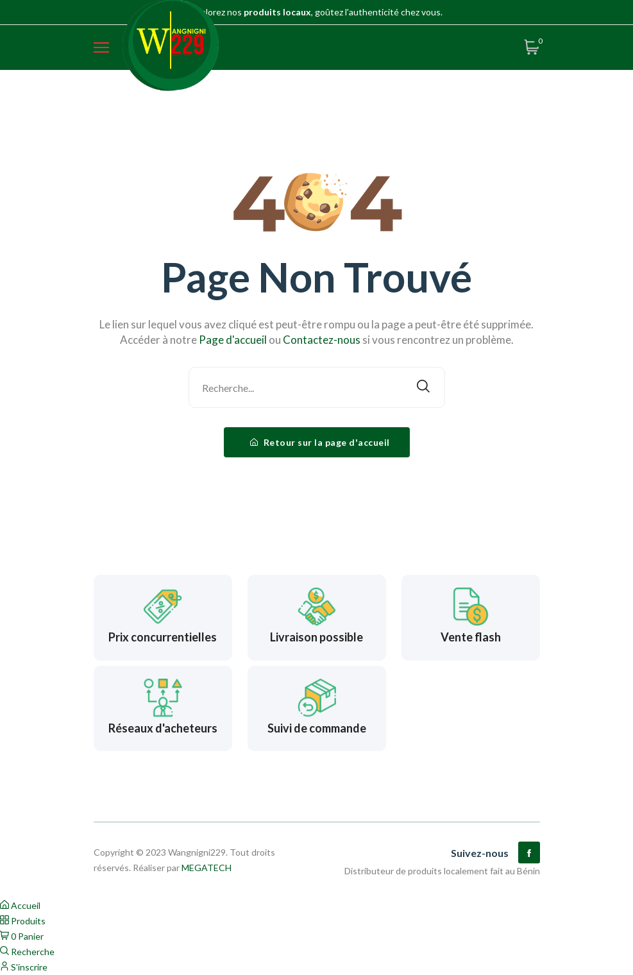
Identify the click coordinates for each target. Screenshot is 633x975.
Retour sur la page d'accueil (320, 442)
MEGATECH (206, 867)
